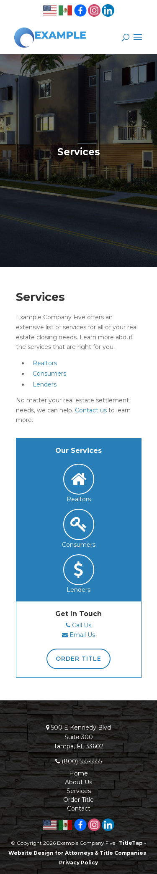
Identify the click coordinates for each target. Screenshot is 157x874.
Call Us (81, 625)
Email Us (82, 635)
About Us (78, 782)
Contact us (91, 410)
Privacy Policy (78, 862)
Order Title (78, 658)
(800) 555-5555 (82, 761)
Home (78, 773)
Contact (78, 808)
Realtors (45, 363)
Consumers (49, 373)
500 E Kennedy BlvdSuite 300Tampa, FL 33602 (81, 737)
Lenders (45, 384)
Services (79, 791)
